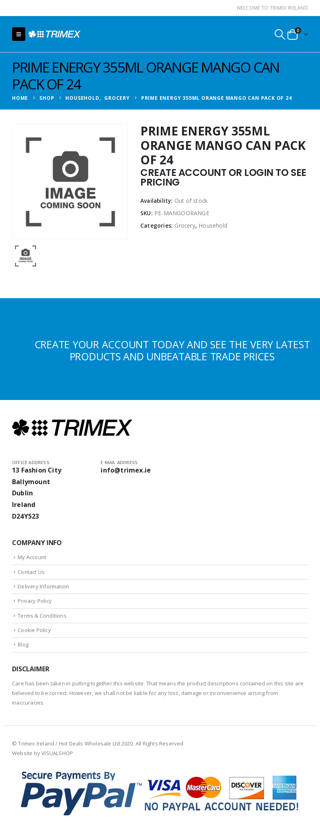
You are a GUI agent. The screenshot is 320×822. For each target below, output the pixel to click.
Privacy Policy (35, 600)
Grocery (184, 225)
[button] (18, 34)
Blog (23, 644)
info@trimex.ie (126, 470)
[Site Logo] (54, 34)
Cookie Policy (34, 630)
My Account (32, 557)
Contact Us (31, 572)
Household (212, 225)
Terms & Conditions (42, 615)
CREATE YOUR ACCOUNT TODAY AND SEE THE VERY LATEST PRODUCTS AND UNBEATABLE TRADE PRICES (172, 350)
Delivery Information (43, 586)
